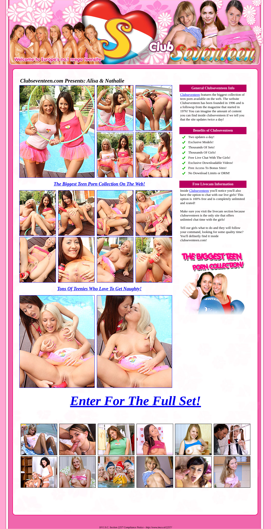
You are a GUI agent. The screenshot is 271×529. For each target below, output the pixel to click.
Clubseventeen (190, 95)
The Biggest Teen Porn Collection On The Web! (99, 184)
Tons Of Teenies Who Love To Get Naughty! (99, 288)
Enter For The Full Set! (135, 401)
